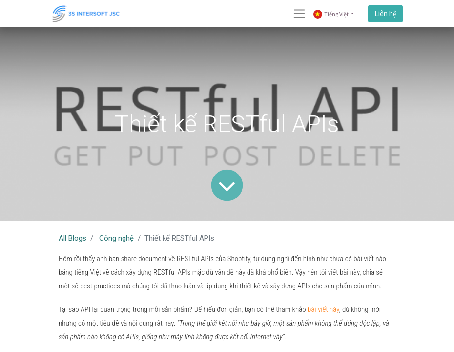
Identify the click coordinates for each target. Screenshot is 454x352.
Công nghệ (116, 238)
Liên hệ (385, 13)
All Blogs (72, 238)
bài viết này (323, 309)
